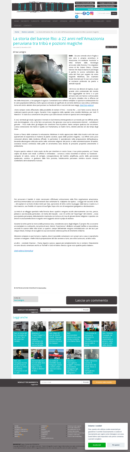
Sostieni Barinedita (73, 431)
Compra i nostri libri (74, 434)
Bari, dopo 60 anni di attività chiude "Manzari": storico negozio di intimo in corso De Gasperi (55, 338)
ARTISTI (72, 21)
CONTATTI (28, 25)
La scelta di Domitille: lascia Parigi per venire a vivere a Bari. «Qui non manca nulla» (55, 366)
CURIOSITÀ (35, 21)
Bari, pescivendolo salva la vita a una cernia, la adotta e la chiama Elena (73, 337)
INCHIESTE (25, 21)
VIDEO (108, 21)
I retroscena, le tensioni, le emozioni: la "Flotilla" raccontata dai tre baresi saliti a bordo (91, 339)
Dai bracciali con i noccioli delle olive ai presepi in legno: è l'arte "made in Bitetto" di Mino (38, 366)
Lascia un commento (91, 300)
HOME (16, 21)
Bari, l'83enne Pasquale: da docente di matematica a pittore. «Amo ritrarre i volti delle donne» (107, 339)
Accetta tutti (97, 445)
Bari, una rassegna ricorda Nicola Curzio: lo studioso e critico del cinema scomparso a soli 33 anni (20, 367)
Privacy (43, 436)
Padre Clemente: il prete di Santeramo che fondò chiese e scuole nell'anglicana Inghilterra (91, 367)
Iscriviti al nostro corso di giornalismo (79, 433)
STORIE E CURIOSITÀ (21, 429)
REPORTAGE (45, 21)
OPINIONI (63, 21)
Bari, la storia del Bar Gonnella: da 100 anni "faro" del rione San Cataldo (20, 337)
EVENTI (80, 21)
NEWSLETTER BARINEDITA (28, 311)
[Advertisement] (56, 180)
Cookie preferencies (47, 438)
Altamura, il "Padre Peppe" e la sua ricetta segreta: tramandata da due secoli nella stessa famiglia (38, 339)
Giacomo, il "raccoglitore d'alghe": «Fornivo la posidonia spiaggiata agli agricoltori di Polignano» (73, 367)
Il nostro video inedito (104, 382)
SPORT (55, 21)
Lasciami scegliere (94, 439)
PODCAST (17, 25)
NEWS (16, 436)
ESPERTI (88, 21)
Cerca (114, 13)
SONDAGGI (44, 433)
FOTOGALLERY (98, 21)
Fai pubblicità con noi (74, 429)
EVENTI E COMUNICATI (21, 431)
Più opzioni (115, 445)
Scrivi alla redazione (74, 427)
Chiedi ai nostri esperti (74, 426)
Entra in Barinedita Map (75, 436)
